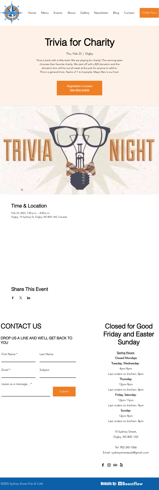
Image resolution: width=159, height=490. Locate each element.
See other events (79, 90)
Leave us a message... (15, 383)
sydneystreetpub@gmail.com (130, 452)
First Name (8, 354)
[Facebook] (103, 465)
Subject (44, 369)
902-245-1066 (128, 447)
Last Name (46, 354)
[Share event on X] (20, 298)
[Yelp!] (121, 465)
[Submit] (64, 391)
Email (4, 369)
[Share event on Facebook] (12, 298)
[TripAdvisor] (115, 465)
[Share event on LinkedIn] (28, 298)
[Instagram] (109, 465)
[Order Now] (149, 13)
